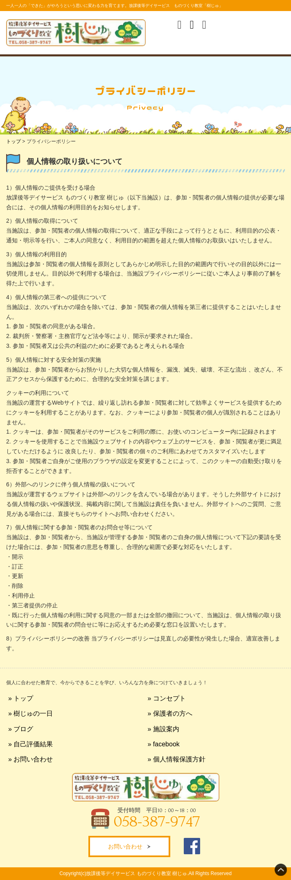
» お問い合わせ (30, 759)
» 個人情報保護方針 (176, 759)
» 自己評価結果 (30, 744)
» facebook (164, 744)
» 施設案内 (163, 728)
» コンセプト (167, 698)
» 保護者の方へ (170, 713)
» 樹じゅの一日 (30, 713)
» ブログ (20, 728)
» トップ (20, 698)
